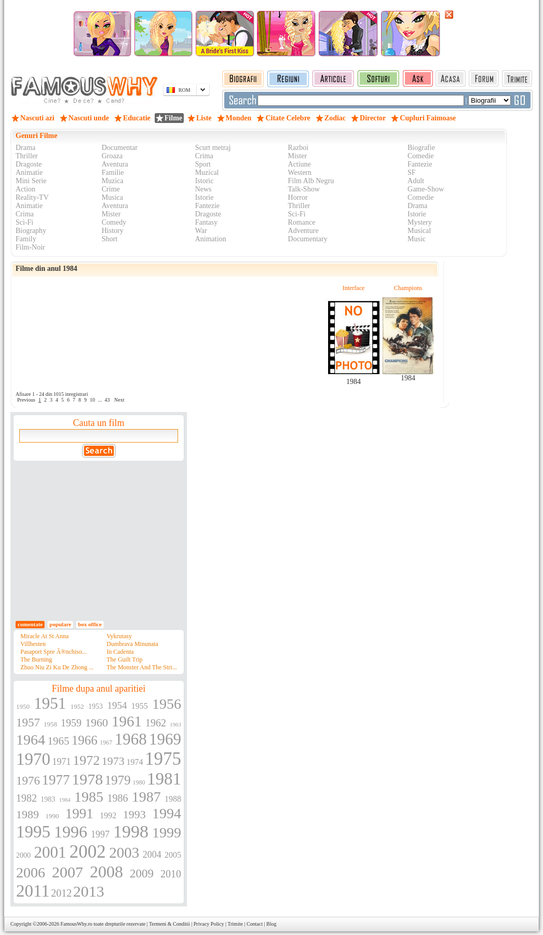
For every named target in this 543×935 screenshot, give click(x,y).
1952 (77, 706)
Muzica (113, 181)
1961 (127, 721)
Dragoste (29, 164)
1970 (33, 759)
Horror (298, 197)
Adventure (303, 231)
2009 (142, 873)
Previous (26, 400)
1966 (85, 740)
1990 (52, 816)
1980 (138, 782)
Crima (204, 156)
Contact (255, 924)
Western (300, 172)
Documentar (120, 148)
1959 (71, 722)
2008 (106, 871)
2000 (23, 855)
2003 (124, 852)
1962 (155, 722)
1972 (86, 760)
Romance (302, 222)
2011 (33, 891)
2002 (88, 852)
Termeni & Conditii (169, 924)
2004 (152, 854)
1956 (166, 704)
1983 (47, 799)
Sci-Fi (297, 214)
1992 (108, 815)
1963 (175, 724)
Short (109, 239)
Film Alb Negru (311, 181)
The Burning (36, 659)
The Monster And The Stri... (141, 667)
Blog (271, 924)
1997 (100, 834)
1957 (28, 722)
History (113, 231)
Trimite (235, 924)
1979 (118, 780)
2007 (67, 872)
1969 (165, 739)
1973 (113, 760)
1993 (134, 814)
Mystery (420, 222)
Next (119, 400)
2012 (61, 893)
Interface (354, 288)
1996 (70, 831)
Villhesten (33, 644)
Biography (31, 231)
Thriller (27, 156)
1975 (163, 759)
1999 (166, 832)
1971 (61, 762)
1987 (146, 797)
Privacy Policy (209, 924)
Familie (113, 172)
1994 (166, 813)
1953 (95, 706)
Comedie (421, 156)
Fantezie (420, 164)
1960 (96, 722)
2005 (173, 854)
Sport (203, 164)
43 (107, 400)
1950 (23, 706)
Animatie (29, 172)
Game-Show (426, 189)
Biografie (421, 148)
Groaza (112, 156)
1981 (164, 778)
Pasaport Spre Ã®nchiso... (53, 651)
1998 (130, 831)
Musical (419, 231)
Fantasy (206, 222)
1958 (50, 724)
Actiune (299, 164)
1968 (131, 739)
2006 (30, 872)
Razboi (298, 148)
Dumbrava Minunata (132, 644)
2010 (170, 873)
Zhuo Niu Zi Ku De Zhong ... (56, 667)
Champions (408, 288)
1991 (79, 813)
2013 (88, 891)
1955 (139, 706)
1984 (353, 382)
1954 (117, 705)
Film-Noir (30, 247)
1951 (50, 703)
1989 (27, 814)
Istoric (204, 181)
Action (25, 189)
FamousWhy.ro (76, 924)
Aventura (115, 164)
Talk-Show (304, 189)
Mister (297, 156)
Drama (25, 148)
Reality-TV (32, 197)
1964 (30, 740)
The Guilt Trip (124, 659)
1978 (87, 779)
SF (412, 172)
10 (92, 400)
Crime (111, 189)
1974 (134, 762)
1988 (173, 798)
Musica (112, 197)
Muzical (207, 172)
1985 (88, 797)
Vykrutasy (119, 636)
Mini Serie (31, 181)
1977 (56, 780)
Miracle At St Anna (44, 636)
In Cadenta (119, 651)
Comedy (114, 222)
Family (26, 239)
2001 (50, 852)
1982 (26, 798)
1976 (28, 780)
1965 (58, 741)
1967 (106, 742)
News (203, 189)
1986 (117, 798)
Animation (210, 239)
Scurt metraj (213, 148)
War (201, 231)
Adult (416, 181)
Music (417, 239)
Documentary (308, 239)
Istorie (204, 197)
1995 (33, 831)
